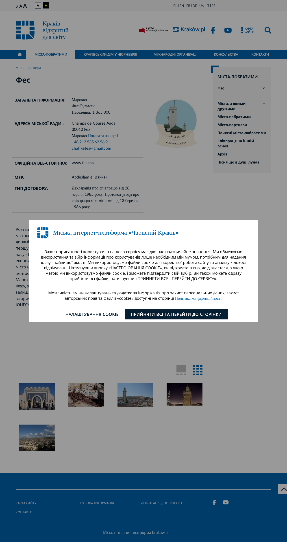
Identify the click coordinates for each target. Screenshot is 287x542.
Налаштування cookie (92, 314)
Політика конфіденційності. (199, 299)
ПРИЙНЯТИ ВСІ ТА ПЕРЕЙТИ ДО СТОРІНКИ (176, 314)
